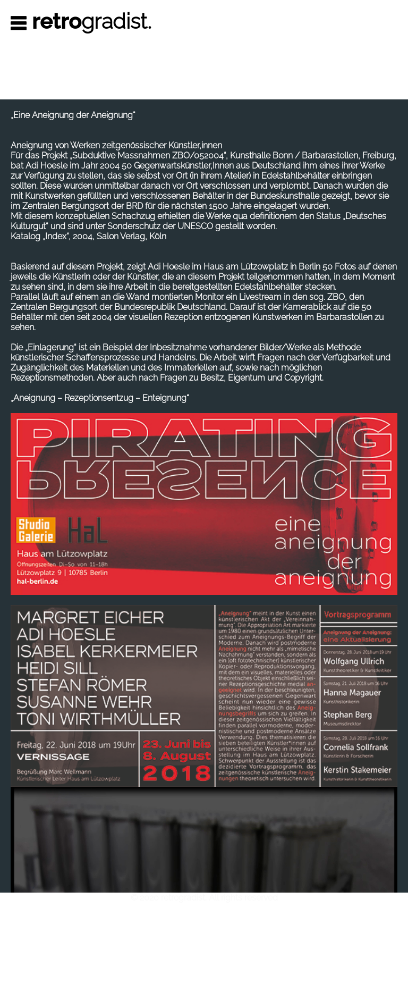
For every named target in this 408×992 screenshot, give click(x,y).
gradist (92, 21)
